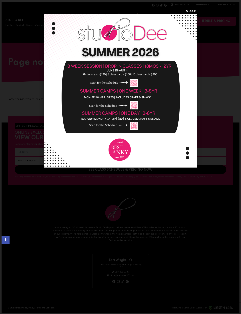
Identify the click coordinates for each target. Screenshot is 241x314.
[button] (6, 239)
